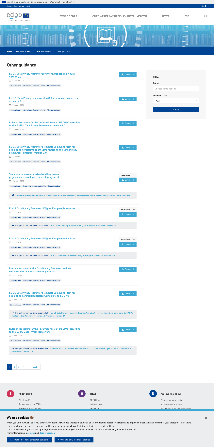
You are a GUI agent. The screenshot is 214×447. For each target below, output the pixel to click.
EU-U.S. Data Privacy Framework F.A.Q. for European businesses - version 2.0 (83, 225)
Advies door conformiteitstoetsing (176, 408)
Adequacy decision (53, 86)
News (165, 16)
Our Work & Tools (23, 51)
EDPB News (95, 400)
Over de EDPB (68, 16)
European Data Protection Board (18, 6)
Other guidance (15, 86)
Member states (160, 95)
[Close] (206, 418)
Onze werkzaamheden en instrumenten (119, 16)
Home (9, 51)
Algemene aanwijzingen (171, 404)
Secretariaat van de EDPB (30, 404)
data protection (47, 432)
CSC (187, 16)
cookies (31, 432)
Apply (176, 109)
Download (128, 74)
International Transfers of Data (34, 86)
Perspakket (94, 408)
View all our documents (171, 400)
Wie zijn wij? (24, 400)
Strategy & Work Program (30, 408)
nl (203, 6)
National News (96, 404)
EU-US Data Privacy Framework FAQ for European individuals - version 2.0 (83, 255)
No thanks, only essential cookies (74, 439)
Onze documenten (44, 51)
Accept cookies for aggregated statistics (29, 439)
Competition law (54, 186)
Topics (156, 83)
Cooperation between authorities (34, 186)
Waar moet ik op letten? (62, 2)
